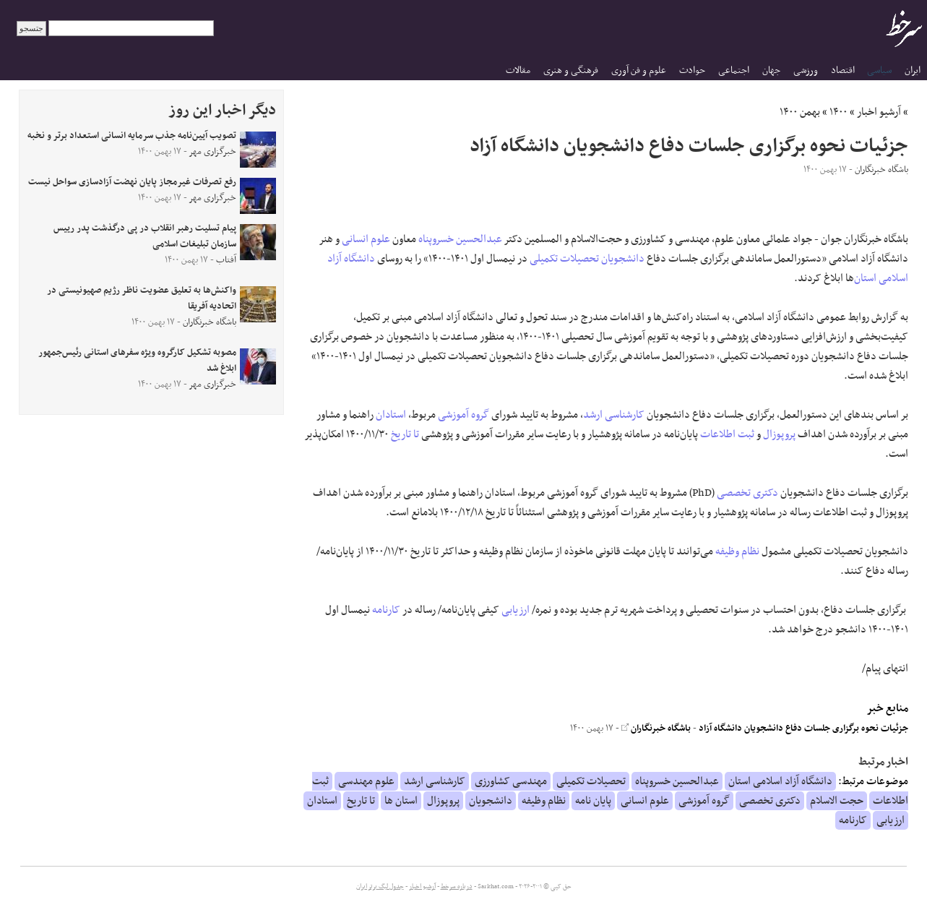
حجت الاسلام (836, 800)
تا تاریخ (405, 434)
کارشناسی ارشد (613, 414)
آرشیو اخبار (879, 112)
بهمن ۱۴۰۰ (800, 112)
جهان (771, 70)
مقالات (518, 70)
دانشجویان (622, 258)
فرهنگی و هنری (570, 70)
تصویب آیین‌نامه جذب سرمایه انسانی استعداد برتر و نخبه (131, 136)
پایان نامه (593, 800)
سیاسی (879, 70)
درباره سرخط (457, 887)
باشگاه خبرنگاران (656, 728)
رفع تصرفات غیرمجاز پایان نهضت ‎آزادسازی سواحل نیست (132, 182)
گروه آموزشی (463, 414)
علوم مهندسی (366, 781)
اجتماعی (733, 70)
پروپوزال (779, 434)
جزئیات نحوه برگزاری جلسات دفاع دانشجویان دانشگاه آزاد (803, 728)
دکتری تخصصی (747, 493)
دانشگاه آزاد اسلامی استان (780, 781)
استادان (391, 414)
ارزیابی (515, 610)
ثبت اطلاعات (727, 434)
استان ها (401, 800)
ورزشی (805, 70)
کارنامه (386, 610)
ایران (912, 70)
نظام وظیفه (737, 551)
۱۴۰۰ (838, 112)
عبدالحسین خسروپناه (460, 239)
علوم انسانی (366, 239)
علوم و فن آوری (638, 70)
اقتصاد (843, 70)
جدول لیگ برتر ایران (380, 887)
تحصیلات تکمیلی (564, 258)
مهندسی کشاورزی (511, 781)
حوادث (692, 70)
